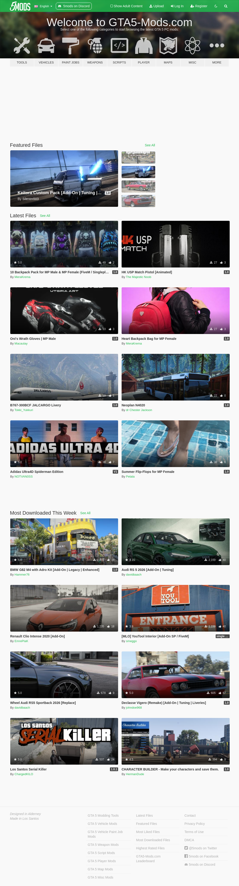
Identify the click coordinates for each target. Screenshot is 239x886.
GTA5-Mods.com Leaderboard (148, 858)
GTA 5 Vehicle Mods (102, 824)
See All (150, 145)
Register (198, 6)
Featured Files (146, 824)
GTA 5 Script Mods (101, 853)
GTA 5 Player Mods (102, 861)
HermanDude (135, 774)
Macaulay (21, 343)
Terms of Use (194, 832)
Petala (130, 476)
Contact (190, 815)
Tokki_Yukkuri (23, 410)
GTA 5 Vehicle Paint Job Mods (105, 834)
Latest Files (144, 815)
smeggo (131, 641)
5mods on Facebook (201, 856)
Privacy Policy (194, 824)
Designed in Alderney (25, 814)
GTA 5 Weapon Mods (103, 845)
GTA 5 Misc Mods (100, 877)
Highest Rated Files (150, 848)
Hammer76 (21, 574)
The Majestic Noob (138, 277)
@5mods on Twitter (200, 848)
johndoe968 (134, 707)
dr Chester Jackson (139, 410)
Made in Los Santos (24, 818)
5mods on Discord (199, 865)
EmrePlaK (21, 641)
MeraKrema (22, 277)
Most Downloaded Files (153, 840)
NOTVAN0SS (23, 476)
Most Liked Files (148, 832)
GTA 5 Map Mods (100, 869)
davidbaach (134, 574)
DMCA (189, 840)
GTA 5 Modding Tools (103, 815)
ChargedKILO (23, 774)
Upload (156, 6)
